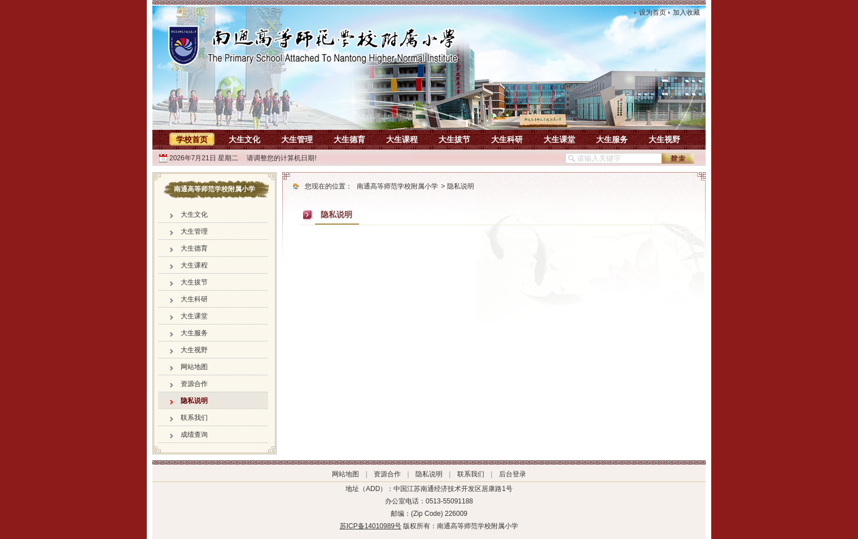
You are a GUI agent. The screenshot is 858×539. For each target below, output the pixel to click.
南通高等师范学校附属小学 (397, 186)
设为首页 (652, 12)
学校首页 (192, 139)
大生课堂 (559, 139)
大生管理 (297, 139)
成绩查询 (194, 435)
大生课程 (402, 139)
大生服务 (612, 139)
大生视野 (664, 139)
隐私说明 (194, 401)
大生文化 (244, 139)
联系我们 (194, 418)
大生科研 (507, 139)
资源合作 (194, 384)
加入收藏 (686, 12)
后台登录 (512, 474)
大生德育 (349, 139)
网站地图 (194, 367)
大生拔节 (454, 139)
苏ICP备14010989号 (370, 526)
